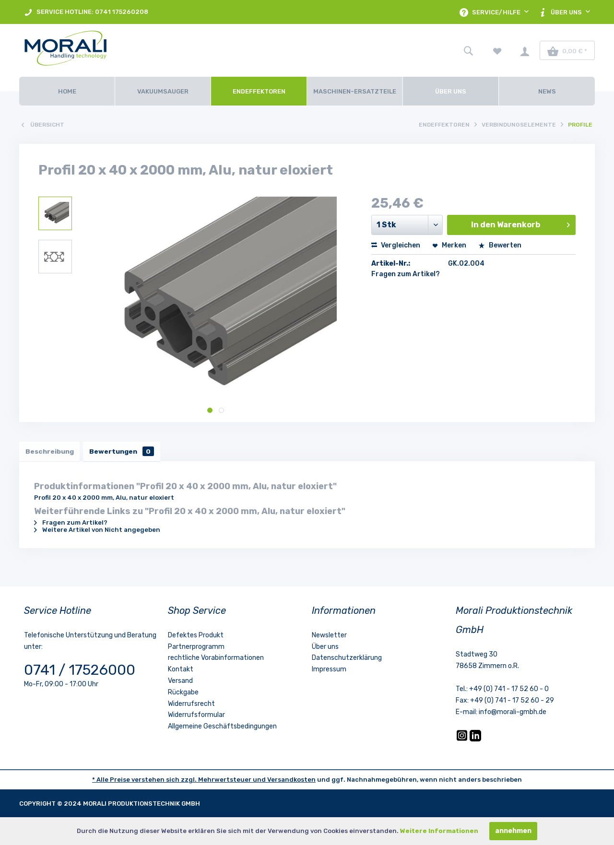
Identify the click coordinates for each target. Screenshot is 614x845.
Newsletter (329, 637)
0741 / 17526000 (79, 671)
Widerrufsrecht (191, 705)
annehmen (513, 831)
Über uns (325, 648)
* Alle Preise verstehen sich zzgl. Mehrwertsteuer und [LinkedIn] (179, 781)
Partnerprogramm (196, 648)
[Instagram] (463, 741)
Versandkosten (291, 781)
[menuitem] (86, 12)
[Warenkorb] (567, 50)
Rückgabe (183, 694)
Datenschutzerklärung (347, 660)
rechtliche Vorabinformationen (216, 660)
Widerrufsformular (196, 717)
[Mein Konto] (524, 50)
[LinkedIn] (475, 741)
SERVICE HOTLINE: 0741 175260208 (86, 12)
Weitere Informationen (439, 830)
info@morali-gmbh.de (512, 713)
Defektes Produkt (196, 637)
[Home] (67, 91)
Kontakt (180, 671)
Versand (180, 682)
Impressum (329, 671)
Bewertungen (125, 452)
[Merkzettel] (497, 50)
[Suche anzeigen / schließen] (468, 50)
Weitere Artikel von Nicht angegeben (97, 531)
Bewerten (499, 245)
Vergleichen (395, 245)
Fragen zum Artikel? (405, 274)
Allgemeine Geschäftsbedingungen (222, 728)
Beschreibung (50, 452)
